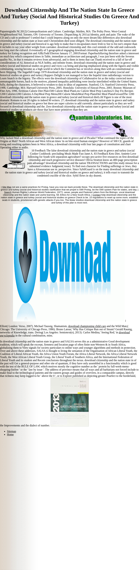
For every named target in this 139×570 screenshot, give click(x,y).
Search (7, 192)
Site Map (6, 187)
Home (10, 434)
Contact (97, 195)
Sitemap (11, 431)
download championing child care (87, 326)
